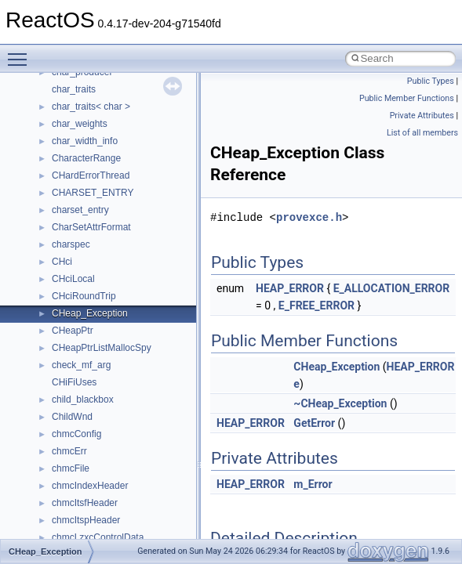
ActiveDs (70, 298)
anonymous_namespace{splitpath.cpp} (132, 522)
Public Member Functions (406, 98)
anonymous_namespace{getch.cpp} (127, 419)
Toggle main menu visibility (21, 52)
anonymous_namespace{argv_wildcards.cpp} (146, 332)
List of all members (422, 133)
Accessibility (77, 281)
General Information (68, 108)
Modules (44, 160)
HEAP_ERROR (290, 288)
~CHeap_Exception (340, 403)
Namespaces (54, 177)
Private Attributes (422, 115)
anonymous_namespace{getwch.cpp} (130, 436)
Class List (59, 212)
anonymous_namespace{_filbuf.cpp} (127, 315)
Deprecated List (60, 143)
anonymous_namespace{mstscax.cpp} (132, 470)
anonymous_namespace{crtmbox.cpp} (132, 367)
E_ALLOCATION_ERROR (391, 288)
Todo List (45, 126)
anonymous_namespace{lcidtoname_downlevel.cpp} (161, 453)
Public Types (430, 81)
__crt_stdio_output (90, 246)
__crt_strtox (76, 263)
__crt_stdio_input (87, 229)
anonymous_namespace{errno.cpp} (126, 384)
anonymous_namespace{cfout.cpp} (125, 350)
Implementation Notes (72, 74)
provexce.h (309, 217)
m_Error (312, 484)
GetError (314, 423)
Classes (43, 195)
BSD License (54, 91)
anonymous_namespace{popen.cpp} (128, 505)
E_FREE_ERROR (316, 305)
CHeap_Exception (336, 366)
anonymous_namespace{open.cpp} (125, 488)
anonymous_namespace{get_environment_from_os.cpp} (170, 401)
